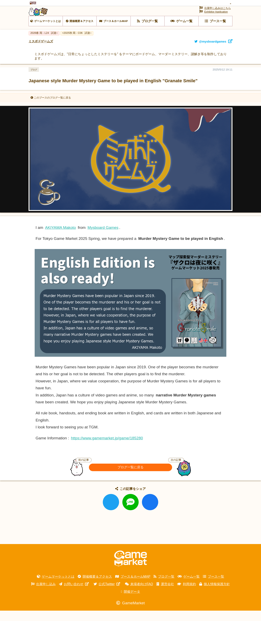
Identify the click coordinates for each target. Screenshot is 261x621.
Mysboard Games (102, 238)
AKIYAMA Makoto (60, 238)
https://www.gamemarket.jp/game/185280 (107, 448)
